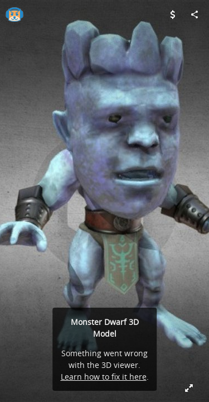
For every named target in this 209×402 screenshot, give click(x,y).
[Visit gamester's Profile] (14, 14)
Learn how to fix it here (104, 376)
